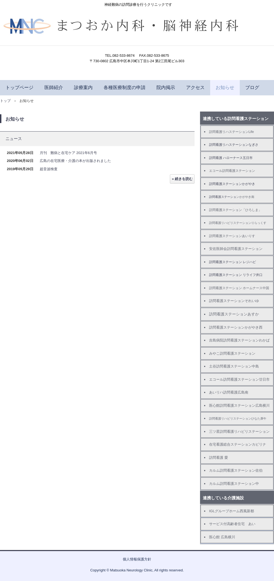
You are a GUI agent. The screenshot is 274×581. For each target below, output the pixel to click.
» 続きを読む (182, 179)
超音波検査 (49, 169)
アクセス (195, 87)
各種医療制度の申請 (124, 87)
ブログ (252, 87)
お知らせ (225, 87)
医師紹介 (53, 87)
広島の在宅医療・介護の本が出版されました (75, 161)
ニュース (13, 138)
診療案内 (83, 87)
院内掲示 (165, 87)
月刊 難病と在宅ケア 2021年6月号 (68, 153)
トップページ (19, 87)
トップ (5, 101)
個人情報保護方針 (137, 559)
